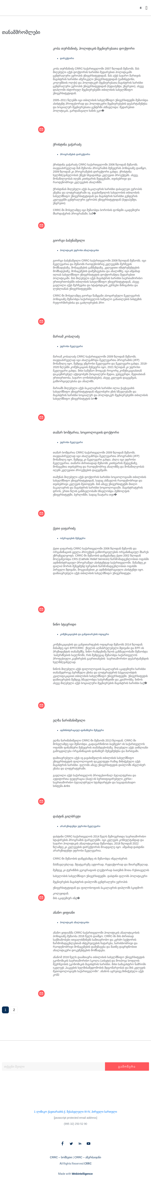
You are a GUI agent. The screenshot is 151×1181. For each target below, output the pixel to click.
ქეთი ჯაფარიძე (64, 528)
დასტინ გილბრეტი (66, 816)
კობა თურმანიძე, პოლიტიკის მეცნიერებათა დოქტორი (93, 48)
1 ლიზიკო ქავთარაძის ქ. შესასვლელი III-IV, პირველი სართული (75, 1111)
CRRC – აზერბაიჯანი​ (87, 1157)
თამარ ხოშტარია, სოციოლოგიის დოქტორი (86, 432)
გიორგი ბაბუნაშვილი (69, 240)
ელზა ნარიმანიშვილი (69, 720)
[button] (140, 8)
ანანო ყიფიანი (64, 912)
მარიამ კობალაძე (66, 336)
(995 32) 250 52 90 (75, 1123)
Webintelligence (82, 1173)
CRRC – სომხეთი (61, 1157)
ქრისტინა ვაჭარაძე (67, 144)
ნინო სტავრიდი (64, 624)
